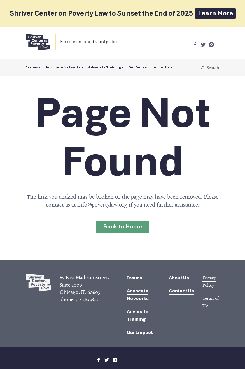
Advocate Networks (63, 67)
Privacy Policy (209, 281)
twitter (203, 44)
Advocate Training (104, 67)
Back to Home (122, 226)
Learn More (215, 13)
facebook (195, 44)
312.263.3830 (87, 299)
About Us (162, 67)
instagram (211, 44)
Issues (32, 67)
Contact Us (181, 291)
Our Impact (139, 67)
